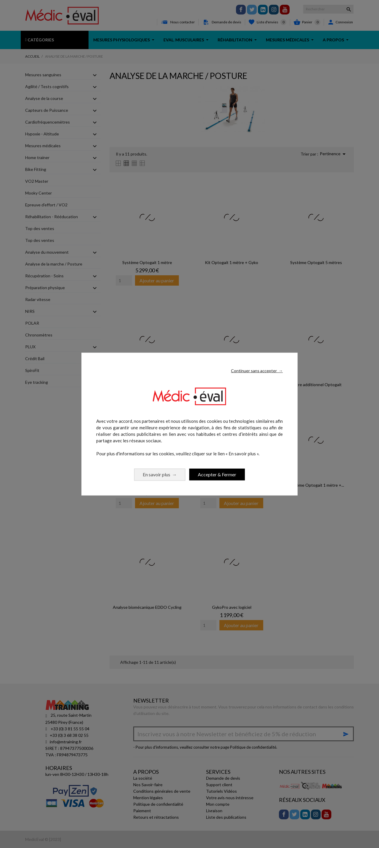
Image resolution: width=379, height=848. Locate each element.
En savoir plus (160, 474)
